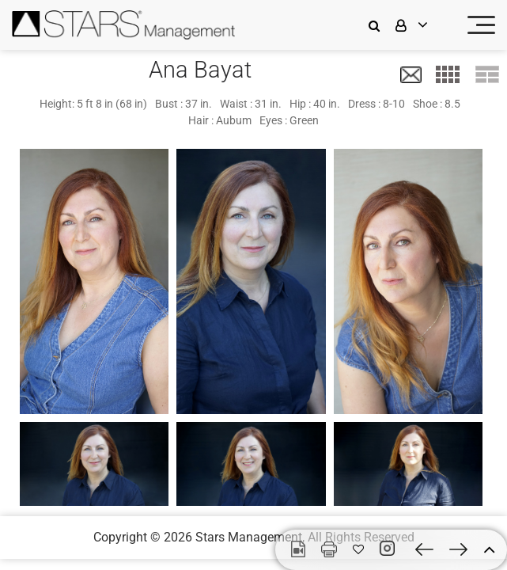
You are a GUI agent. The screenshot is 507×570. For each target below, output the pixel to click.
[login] (422, 25)
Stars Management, (250, 537)
